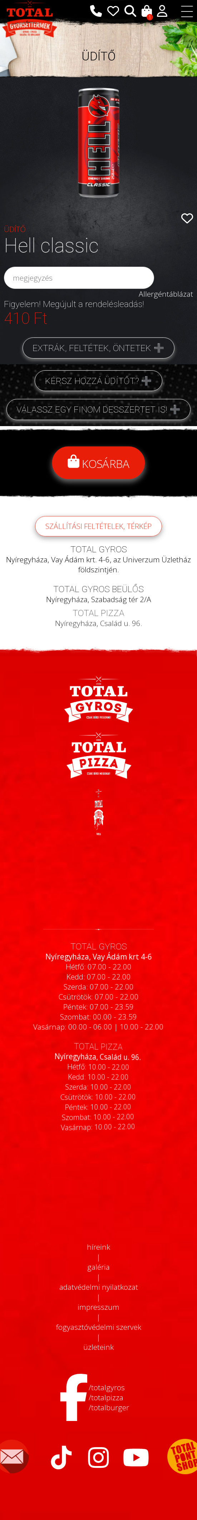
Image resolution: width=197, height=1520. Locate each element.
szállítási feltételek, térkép (98, 539)
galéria (98, 1267)
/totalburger (109, 1407)
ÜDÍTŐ (98, 56)
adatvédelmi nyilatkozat (98, 1287)
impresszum (98, 1307)
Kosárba (98, 462)
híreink (98, 1247)
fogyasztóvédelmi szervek (98, 1327)
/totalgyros (107, 1387)
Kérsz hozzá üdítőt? (92, 381)
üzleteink (98, 1347)
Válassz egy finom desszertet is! (91, 409)
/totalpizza (106, 1397)
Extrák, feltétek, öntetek (92, 348)
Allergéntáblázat (166, 294)
